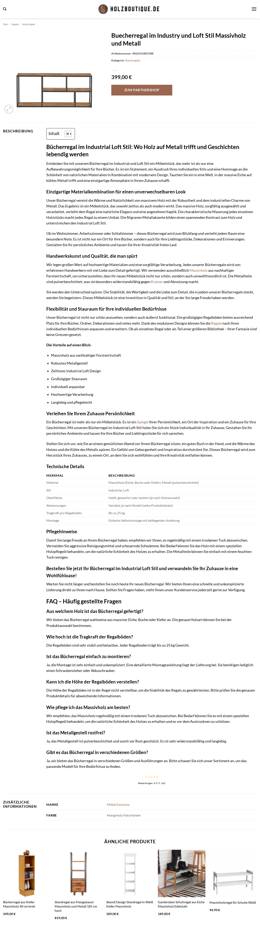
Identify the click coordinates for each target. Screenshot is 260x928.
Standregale (28, 24)
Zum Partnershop (141, 90)
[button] (4, 9)
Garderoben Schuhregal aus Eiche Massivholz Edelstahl (181, 904)
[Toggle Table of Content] (66, 133)
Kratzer (157, 282)
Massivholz (199, 270)
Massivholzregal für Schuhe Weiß (232, 902)
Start (5, 24)
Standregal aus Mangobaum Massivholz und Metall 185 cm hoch (76, 906)
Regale (15, 24)
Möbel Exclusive (118, 804)
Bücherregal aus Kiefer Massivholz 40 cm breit (19, 904)
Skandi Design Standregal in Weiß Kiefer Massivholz (129, 904)
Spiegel (142, 422)
